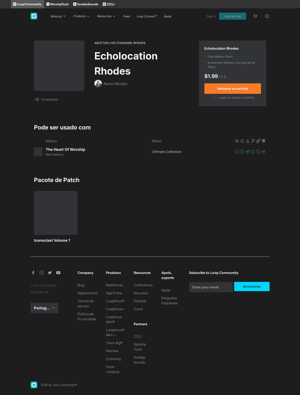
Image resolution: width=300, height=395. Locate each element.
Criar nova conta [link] (43, 285)
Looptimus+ (115, 309)
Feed (126, 16)
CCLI (138, 336)
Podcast (140, 301)
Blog (81, 285)
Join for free (232, 16)
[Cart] (255, 16)
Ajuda (167, 16)
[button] (250, 140)
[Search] (267, 16)
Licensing (113, 359)
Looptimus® (115, 301)
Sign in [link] (211, 16)
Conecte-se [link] (40, 292)
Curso (138, 309)
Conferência (143, 285)
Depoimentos (88, 293)
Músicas (59, 16)
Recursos (141, 293)
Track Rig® (114, 343)
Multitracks (114, 285)
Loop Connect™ (147, 16)
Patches (112, 351)
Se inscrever (252, 286)
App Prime (114, 293)
